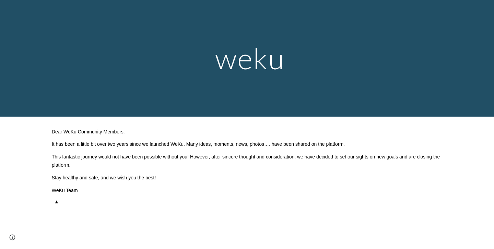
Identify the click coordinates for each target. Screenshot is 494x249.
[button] (12, 237)
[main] (247, 58)
